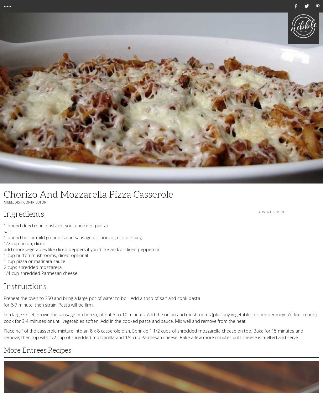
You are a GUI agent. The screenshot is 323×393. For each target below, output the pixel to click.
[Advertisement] (272, 254)
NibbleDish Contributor (25, 202)
